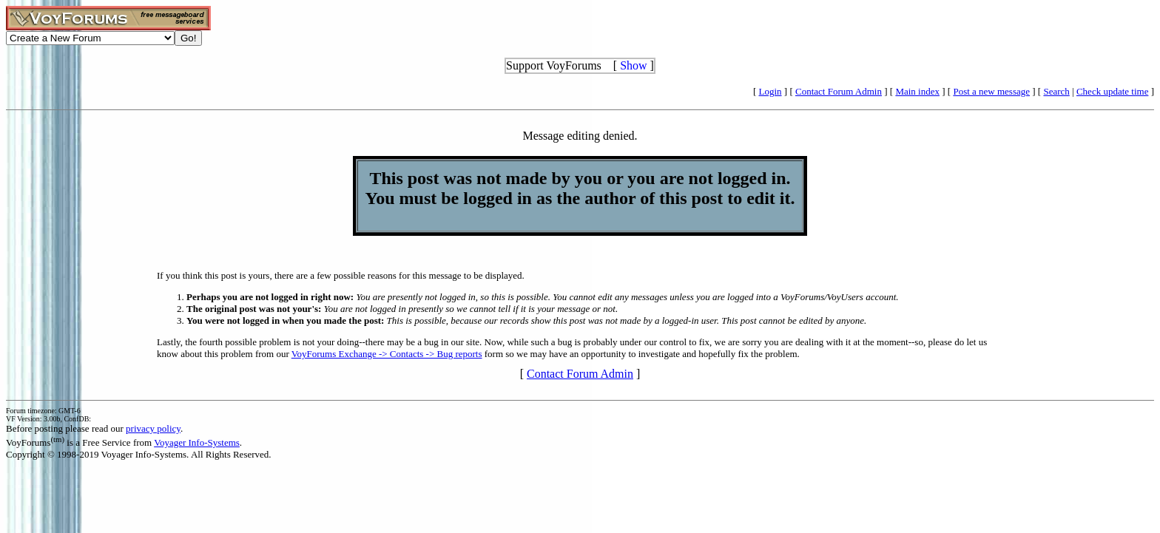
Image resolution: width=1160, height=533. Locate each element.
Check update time (1112, 91)
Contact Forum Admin (838, 91)
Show (633, 65)
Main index (917, 91)
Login (770, 91)
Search (1056, 91)
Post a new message (991, 91)
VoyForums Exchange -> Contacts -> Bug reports (386, 353)
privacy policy (153, 428)
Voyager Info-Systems (197, 442)
